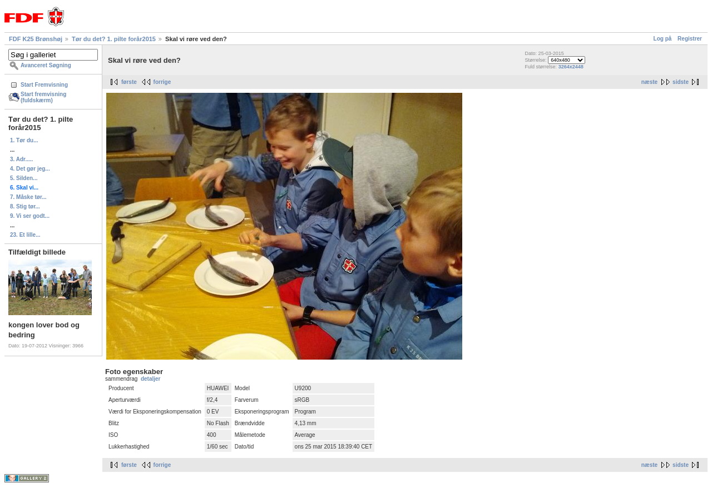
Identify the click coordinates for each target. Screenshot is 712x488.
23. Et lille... (25, 235)
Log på (663, 39)
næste (649, 82)
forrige (162, 82)
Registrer (690, 39)
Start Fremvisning (44, 85)
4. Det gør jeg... (30, 169)
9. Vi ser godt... (30, 216)
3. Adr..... (21, 159)
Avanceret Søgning (46, 65)
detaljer (151, 379)
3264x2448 (571, 66)
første (129, 82)
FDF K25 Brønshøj (35, 39)
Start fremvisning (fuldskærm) (43, 97)
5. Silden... (23, 178)
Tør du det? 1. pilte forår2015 (114, 39)
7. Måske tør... (28, 197)
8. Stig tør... (25, 206)
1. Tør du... (24, 140)
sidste (681, 82)
